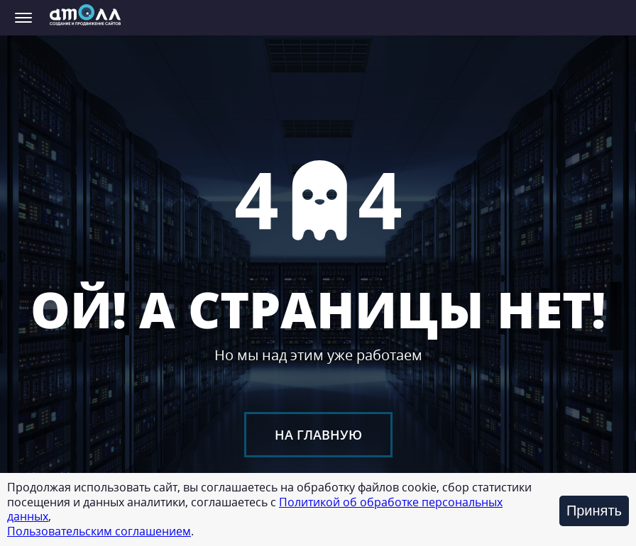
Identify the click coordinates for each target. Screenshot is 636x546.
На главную (318, 434)
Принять (594, 510)
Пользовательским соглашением (99, 531)
